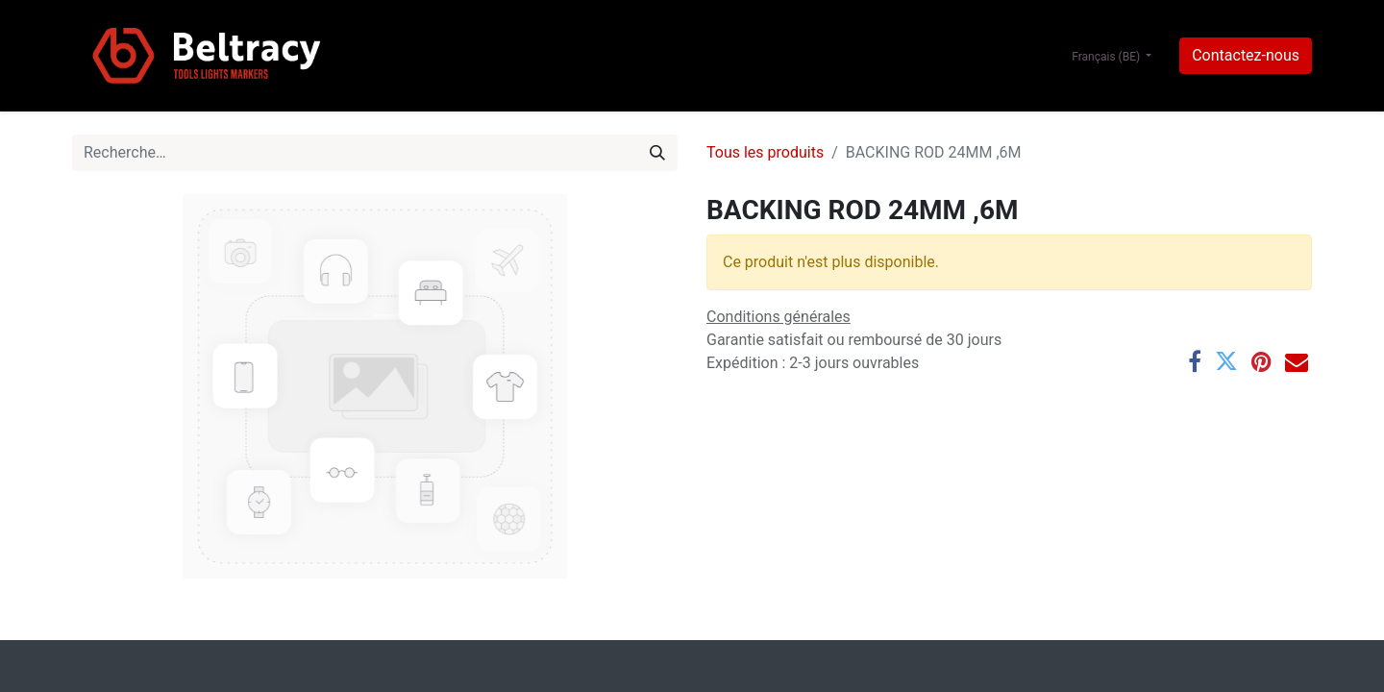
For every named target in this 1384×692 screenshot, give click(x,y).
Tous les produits (765, 152)
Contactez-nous (1245, 55)
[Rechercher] (657, 153)
